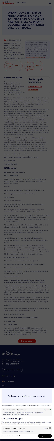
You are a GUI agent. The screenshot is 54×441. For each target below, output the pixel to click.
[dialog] (27, 413)
